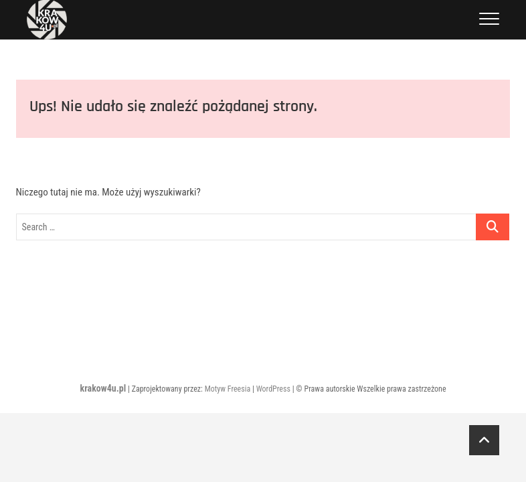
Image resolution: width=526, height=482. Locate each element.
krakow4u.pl (103, 388)
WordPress (273, 389)
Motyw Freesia (228, 389)
